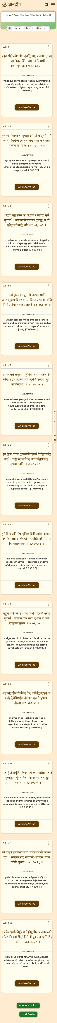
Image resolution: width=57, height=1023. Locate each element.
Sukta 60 (47, 15)
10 (55, 435)
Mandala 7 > (37, 15)
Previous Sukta (28, 1005)
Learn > (10, 15)
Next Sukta (28, 1014)
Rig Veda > (26, 15)
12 (55, 440)
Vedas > (17, 15)
